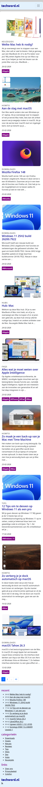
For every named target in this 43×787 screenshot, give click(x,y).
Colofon (8, 774)
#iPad (22, 399)
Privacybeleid (10, 771)
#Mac (28, 399)
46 (16, 679)
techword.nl (10, 6)
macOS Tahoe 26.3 (18, 719)
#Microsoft (7, 268)
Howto (8, 741)
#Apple (5, 71)
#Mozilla (6, 198)
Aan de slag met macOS (20, 697)
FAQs (7, 752)
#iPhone (14, 399)
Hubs (7, 757)
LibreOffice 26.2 (16, 721)
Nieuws (8, 743)
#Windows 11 (8, 538)
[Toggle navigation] (38, 5)
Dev (6, 754)
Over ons (9, 768)
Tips (7, 749)
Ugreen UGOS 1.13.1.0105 (21, 724)
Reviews (8, 746)
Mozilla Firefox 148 (18, 700)
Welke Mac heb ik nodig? (20, 694)
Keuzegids (9, 760)
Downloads (10, 738)
